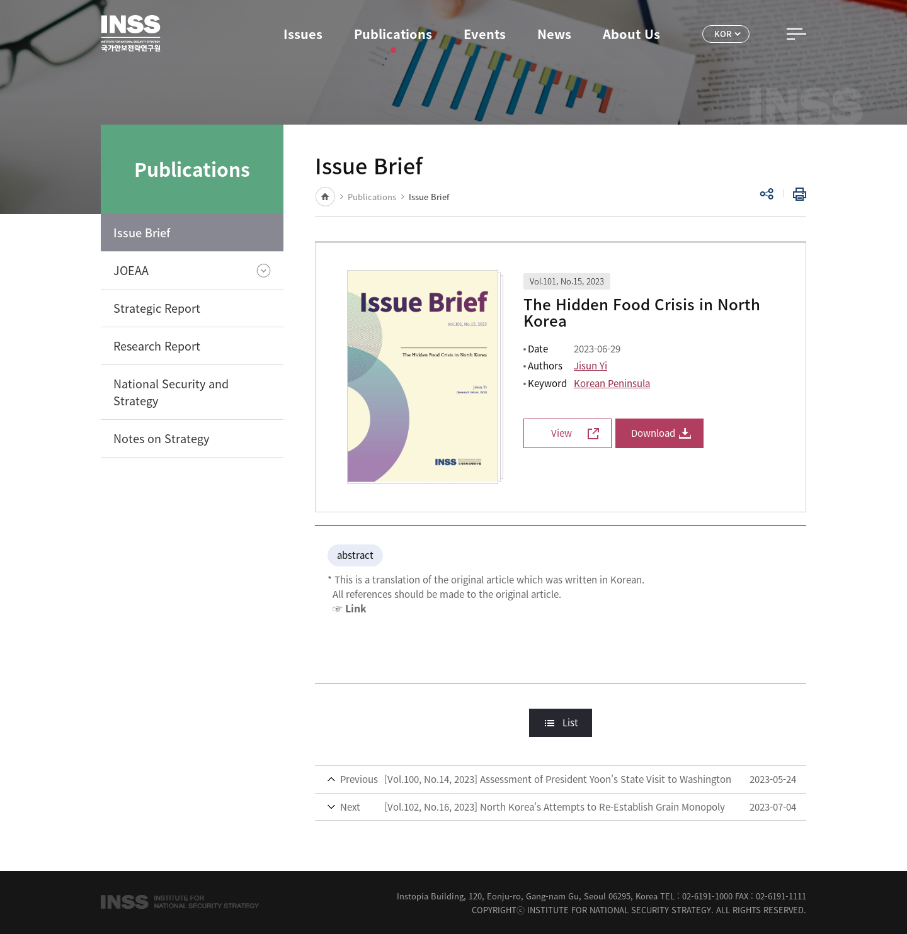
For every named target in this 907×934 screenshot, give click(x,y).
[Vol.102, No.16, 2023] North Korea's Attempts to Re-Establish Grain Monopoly (554, 807)
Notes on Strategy (161, 438)
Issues (302, 34)
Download (653, 433)
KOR (723, 34)
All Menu (796, 34)
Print (796, 193)
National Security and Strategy (171, 392)
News (554, 34)
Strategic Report (156, 308)
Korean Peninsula (612, 383)
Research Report (156, 345)
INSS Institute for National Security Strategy (131, 33)
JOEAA (131, 270)
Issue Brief (141, 232)
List (570, 722)
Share (766, 193)
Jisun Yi (590, 366)
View (561, 433)
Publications (393, 34)
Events (485, 34)
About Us (631, 34)
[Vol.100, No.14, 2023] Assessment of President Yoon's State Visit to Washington (557, 779)
